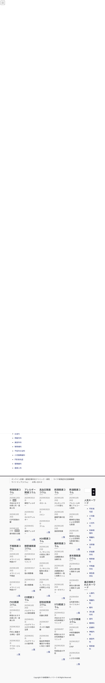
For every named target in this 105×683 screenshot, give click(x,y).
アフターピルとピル (15, 647)
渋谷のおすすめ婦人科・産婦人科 (15, 505)
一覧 (18, 539)
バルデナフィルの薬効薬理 (30, 611)
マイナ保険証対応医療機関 (63, 479)
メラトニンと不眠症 (15, 574)
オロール (42, 503)
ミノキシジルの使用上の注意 (44, 587)
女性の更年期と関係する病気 (74, 571)
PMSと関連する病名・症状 (15, 633)
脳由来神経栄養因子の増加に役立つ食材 (44, 643)
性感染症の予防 (59, 652)
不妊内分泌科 (20, 451)
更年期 (17, 531)
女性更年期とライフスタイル (74, 604)
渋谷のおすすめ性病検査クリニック (59, 620)
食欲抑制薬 (58, 531)
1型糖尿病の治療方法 (59, 557)
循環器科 (18, 463)
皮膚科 (17, 433)
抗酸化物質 (43, 615)
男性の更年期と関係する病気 (74, 588)
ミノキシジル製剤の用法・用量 (44, 570)
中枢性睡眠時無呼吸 (74, 633)
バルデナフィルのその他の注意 (30, 627)
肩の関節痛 (29, 585)
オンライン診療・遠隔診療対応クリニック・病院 (30, 479)
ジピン (42, 514)
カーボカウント (59, 590)
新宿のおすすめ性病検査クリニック (59, 636)
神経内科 (18, 438)
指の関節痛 (29, 573)
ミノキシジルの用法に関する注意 (44, 554)
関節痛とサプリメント (30, 560)
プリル (42, 526)
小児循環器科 (20, 455)
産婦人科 (18, 468)
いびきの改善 (74, 658)
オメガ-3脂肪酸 (44, 628)
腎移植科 (18, 446)
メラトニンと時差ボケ (15, 560)
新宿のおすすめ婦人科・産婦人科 (15, 617)
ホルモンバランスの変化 (59, 504)
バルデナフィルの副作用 (30, 642)
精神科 (91, 623)
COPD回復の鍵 (14, 520)
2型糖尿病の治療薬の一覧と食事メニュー (59, 574)
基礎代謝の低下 (59, 518)
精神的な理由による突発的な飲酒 (74, 522)
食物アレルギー (30, 532)
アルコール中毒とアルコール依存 (74, 505)
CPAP (71, 646)
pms (14, 500)
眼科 (91, 607)
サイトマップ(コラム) (19, 482)
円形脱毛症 (19, 459)
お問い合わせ (37, 482)
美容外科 (18, 442)
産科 (91, 618)
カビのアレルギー (30, 518)
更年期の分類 (15, 533)
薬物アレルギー (30, 504)
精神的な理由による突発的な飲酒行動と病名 (74, 540)
